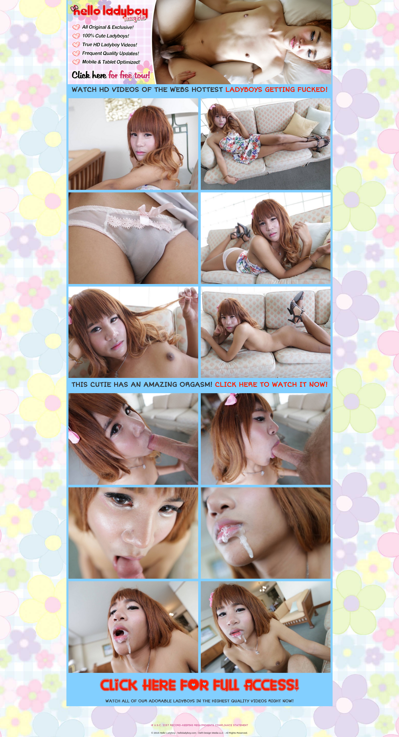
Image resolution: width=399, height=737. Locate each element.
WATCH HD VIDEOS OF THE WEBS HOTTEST (199, 90)
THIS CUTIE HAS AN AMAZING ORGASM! (199, 384)
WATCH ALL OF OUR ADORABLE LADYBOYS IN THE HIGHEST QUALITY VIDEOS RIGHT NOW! (199, 701)
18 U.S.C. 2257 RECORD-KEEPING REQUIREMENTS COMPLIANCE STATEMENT (199, 725)
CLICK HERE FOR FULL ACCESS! (199, 685)
